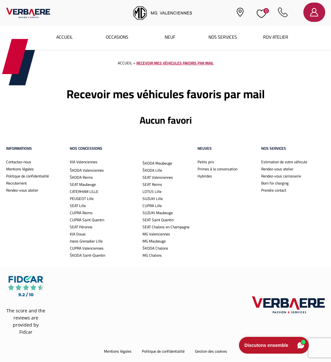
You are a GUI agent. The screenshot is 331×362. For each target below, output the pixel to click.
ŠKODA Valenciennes (87, 170)
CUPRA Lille (152, 205)
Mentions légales (20, 169)
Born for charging (275, 183)
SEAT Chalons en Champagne (166, 227)
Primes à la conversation (217, 169)
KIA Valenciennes (83, 162)
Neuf (170, 37)
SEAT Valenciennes (158, 177)
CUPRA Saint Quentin (87, 220)
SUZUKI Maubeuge (158, 212)
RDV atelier (275, 37)
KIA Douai (78, 234)
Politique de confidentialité (27, 176)
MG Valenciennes (156, 234)
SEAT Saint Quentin (158, 220)
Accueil (64, 37)
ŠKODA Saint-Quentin (87, 255)
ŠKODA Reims (81, 177)
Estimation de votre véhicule (284, 162)
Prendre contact (273, 190)
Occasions (117, 37)
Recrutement (16, 183)
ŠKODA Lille (152, 170)
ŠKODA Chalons (155, 248)
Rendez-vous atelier (22, 190)
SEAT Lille (78, 205)
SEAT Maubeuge (83, 184)
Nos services (222, 37)
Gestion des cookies (211, 351)
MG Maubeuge (154, 241)
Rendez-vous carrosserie (281, 176)
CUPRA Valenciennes (87, 248)
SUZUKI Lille (153, 198)
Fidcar (25, 332)
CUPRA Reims (81, 212)
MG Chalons (152, 255)
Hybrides (205, 176)
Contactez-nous (18, 162)
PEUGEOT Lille (82, 198)
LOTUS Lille (152, 191)
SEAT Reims (152, 184)
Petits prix (206, 162)
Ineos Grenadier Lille (86, 241)
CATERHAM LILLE (84, 191)
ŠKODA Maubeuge (157, 163)
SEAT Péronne (81, 227)
